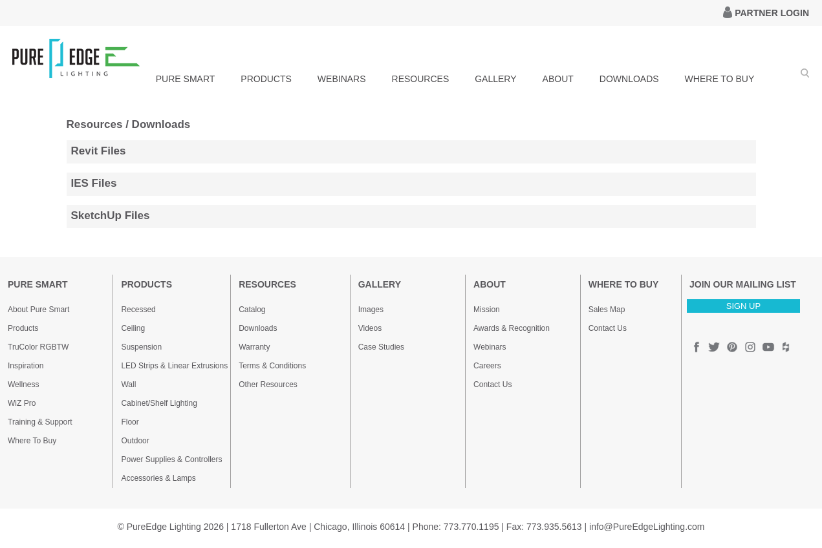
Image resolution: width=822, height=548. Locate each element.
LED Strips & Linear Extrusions (174, 365)
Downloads (258, 328)
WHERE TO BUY (720, 79)
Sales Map (607, 309)
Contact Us (492, 384)
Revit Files (98, 151)
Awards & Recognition (511, 328)
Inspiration (25, 365)
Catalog (252, 309)
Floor (129, 422)
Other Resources (268, 384)
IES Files (94, 183)
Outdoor (135, 440)
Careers (487, 365)
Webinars (489, 347)
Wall (128, 384)
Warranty (254, 347)
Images (371, 309)
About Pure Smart (38, 309)
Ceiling (133, 328)
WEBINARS (342, 79)
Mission (486, 309)
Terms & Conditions (272, 365)
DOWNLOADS (629, 79)
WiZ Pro (22, 403)
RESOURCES (420, 79)
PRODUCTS (266, 79)
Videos (370, 328)
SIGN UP (743, 306)
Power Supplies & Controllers (171, 459)
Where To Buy (32, 440)
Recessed (138, 309)
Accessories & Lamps (158, 478)
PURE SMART (185, 79)
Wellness (23, 384)
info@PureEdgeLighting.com (646, 527)
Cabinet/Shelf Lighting (159, 403)
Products (23, 328)
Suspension (141, 347)
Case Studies (381, 347)
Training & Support (40, 422)
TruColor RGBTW (38, 347)
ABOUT (558, 79)
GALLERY (495, 79)
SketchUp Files (110, 215)
